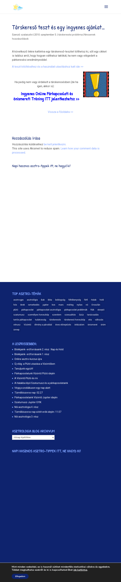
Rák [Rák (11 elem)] (92, 310)
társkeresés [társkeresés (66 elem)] (55, 320)
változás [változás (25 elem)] (99, 320)
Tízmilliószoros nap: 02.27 (28, 392)
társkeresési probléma (70, 34)
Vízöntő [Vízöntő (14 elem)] (27, 325)
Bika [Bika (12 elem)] (50, 300)
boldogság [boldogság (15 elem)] (60, 300)
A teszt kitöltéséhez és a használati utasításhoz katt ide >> (47, 66)
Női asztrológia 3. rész (26, 416)
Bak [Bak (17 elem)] (43, 300)
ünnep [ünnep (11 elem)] (16, 329)
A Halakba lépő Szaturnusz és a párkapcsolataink (41, 383)
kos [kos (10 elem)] (53, 305)
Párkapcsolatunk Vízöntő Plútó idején (34, 373)
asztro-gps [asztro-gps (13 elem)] (18, 300)
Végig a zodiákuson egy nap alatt (32, 387)
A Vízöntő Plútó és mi (26, 378)
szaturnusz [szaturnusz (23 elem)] (18, 315)
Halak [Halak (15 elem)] (93, 300)
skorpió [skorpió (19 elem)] (100, 310)
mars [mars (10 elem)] (61, 305)
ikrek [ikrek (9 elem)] (22, 305)
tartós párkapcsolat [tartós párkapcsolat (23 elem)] (22, 320)
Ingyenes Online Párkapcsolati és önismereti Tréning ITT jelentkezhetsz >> (46, 96)
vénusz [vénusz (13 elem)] (16, 325)
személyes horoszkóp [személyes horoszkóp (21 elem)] (38, 315)
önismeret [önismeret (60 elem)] (92, 325)
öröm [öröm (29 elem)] (103, 325)
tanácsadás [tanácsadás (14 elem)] (93, 315)
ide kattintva (80, 570)
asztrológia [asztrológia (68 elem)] (32, 300)
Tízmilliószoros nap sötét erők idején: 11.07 (37, 411)
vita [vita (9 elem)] (90, 320)
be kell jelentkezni (55, 144)
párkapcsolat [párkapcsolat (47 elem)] (27, 310)
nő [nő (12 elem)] (87, 305)
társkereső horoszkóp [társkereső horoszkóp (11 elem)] (74, 320)
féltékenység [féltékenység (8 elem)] (75, 300)
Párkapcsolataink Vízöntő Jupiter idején (35, 397)
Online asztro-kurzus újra (28, 359)
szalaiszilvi (27, 34)
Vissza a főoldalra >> (60, 112)
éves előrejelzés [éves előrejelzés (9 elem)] (63, 325)
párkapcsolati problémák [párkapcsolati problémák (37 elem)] (75, 310)
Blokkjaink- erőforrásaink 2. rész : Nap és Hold (39, 349)
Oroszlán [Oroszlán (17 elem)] (95, 305)
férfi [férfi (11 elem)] (86, 300)
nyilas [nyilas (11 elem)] (79, 305)
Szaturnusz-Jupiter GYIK (27, 402)
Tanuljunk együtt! (23, 368)
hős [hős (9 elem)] (15, 305)
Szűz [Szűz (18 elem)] (81, 315)
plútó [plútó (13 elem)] (15, 310)
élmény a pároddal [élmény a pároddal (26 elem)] (43, 325)
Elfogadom (20, 576)
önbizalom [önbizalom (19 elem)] (79, 325)
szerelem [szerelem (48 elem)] (56, 315)
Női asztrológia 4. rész (26, 407)
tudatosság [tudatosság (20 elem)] (40, 320)
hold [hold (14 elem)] (102, 300)
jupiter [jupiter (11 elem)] (46, 305)
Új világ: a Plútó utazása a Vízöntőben (34, 363)
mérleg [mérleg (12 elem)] (70, 305)
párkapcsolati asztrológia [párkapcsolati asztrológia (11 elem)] (49, 310)
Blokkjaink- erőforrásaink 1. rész (31, 354)
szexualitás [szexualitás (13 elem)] (70, 315)
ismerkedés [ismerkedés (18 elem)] (33, 305)
